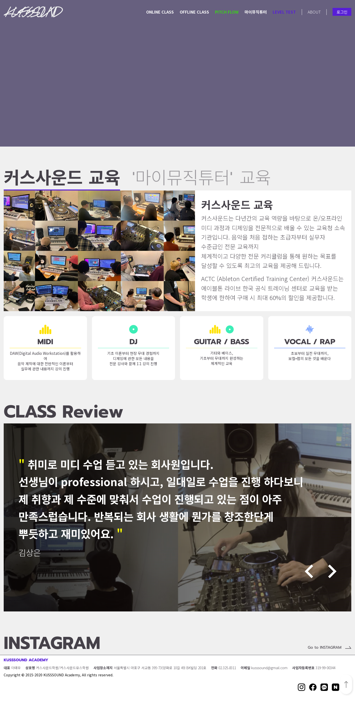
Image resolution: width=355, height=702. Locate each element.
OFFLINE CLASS (194, 12)
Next (332, 571)
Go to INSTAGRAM (324, 647)
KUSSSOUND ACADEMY (26, 660)
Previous (309, 571)
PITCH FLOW (227, 12)
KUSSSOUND (33, 12)
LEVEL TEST (284, 12)
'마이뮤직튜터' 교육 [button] (201, 180)
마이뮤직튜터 (256, 12)
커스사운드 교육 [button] (62, 180)
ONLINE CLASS (160, 12)
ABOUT (314, 12)
